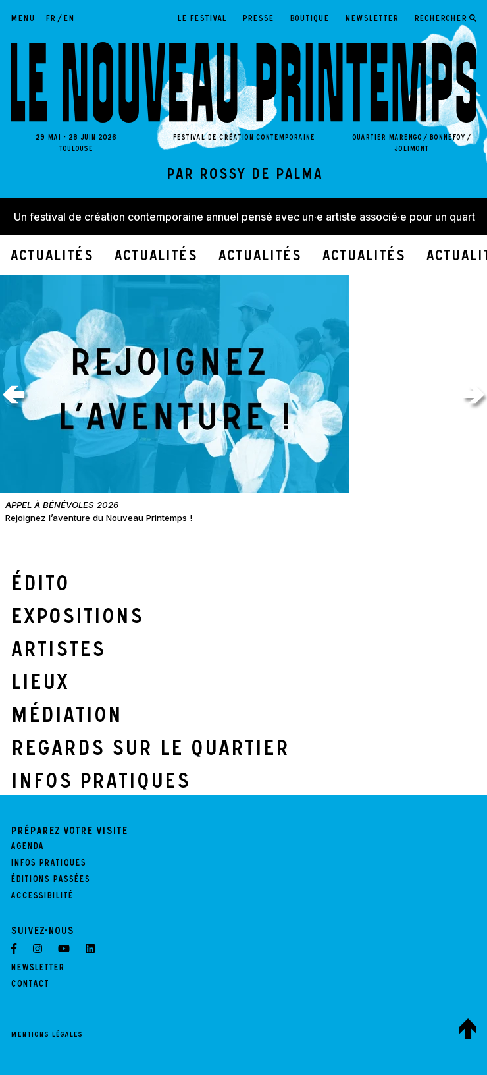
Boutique (309, 19)
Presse (258, 19)
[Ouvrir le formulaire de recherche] (445, 19)
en (68, 19)
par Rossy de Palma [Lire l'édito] (244, 176)
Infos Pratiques (100, 784)
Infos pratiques (48, 864)
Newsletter (371, 19)
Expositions (77, 619)
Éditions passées (50, 880)
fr (50, 19)
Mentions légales (46, 1035)
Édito (40, 586)
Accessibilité (42, 897)
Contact (30, 985)
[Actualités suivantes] (473, 394)
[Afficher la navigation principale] (23, 19)
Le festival (201, 19)
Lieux (39, 685)
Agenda (27, 847)
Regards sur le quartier (150, 751)
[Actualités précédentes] (13, 394)
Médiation (66, 718)
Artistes (58, 652)
